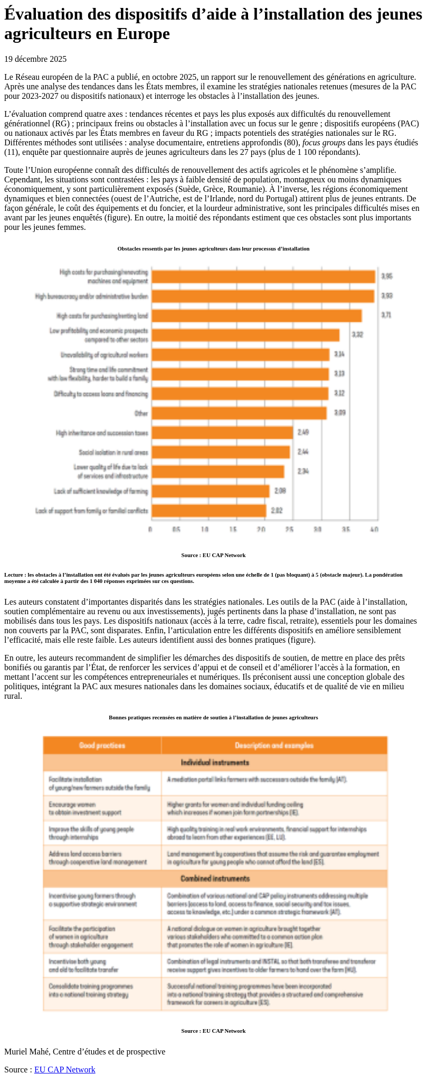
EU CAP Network (65, 1069)
